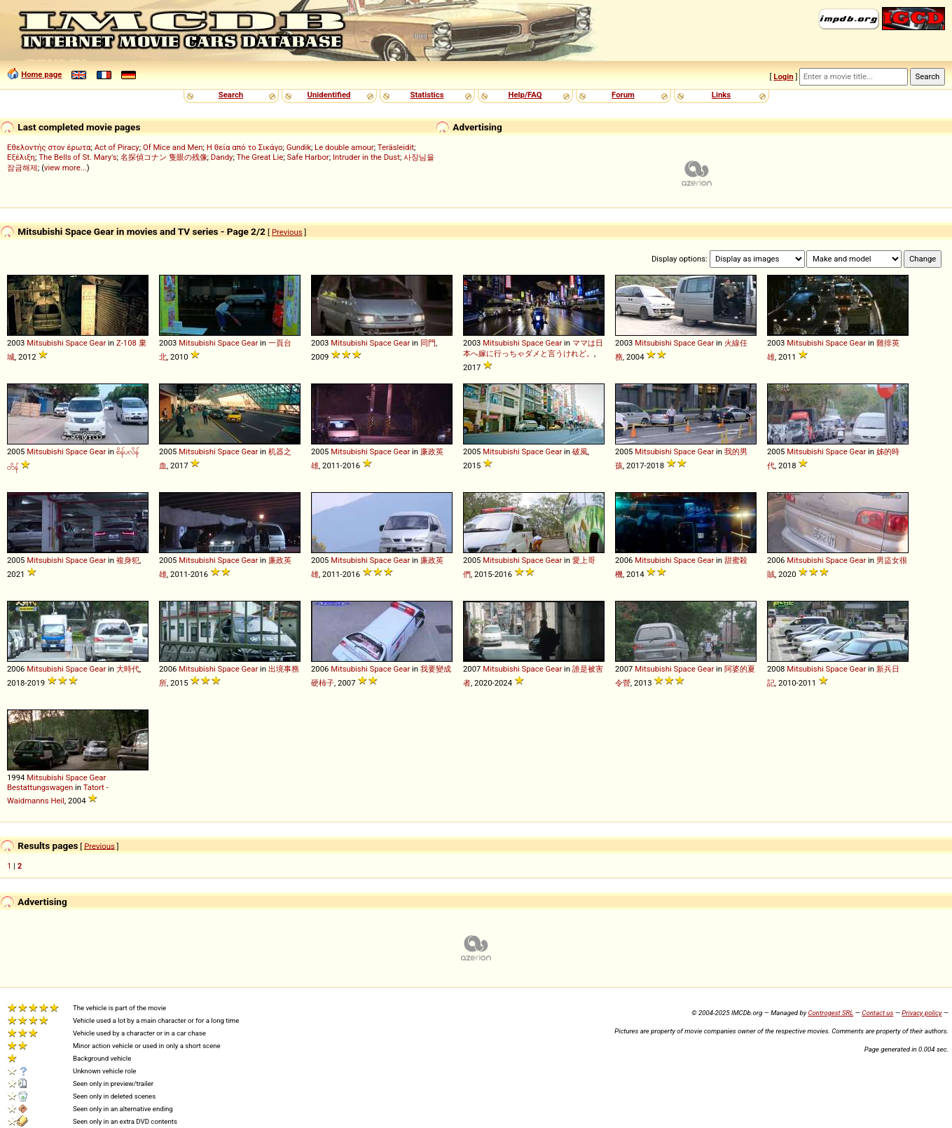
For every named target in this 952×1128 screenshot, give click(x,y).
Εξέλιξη (21, 157)
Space (77, 343)
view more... (65, 167)
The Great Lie (259, 157)
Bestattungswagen (40, 787)
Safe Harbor (308, 157)
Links (721, 95)
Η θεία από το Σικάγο (245, 147)
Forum (623, 95)
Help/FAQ (524, 95)
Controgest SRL (830, 1013)
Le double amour (344, 147)
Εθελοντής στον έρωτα (48, 147)
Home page (41, 74)
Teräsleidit (396, 147)
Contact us (877, 1013)
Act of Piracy (117, 147)
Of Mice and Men (173, 147)
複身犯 (127, 560)
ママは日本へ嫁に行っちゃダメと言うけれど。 (533, 348)
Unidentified (329, 95)
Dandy (222, 157)
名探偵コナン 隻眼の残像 (163, 157)
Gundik (299, 147)
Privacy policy (921, 1013)
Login (783, 76)
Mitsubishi (45, 343)
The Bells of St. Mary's (77, 157)
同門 (428, 343)
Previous (287, 232)
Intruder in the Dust (366, 157)
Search (231, 95)
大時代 (127, 669)
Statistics (426, 95)
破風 (580, 451)
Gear (98, 343)
